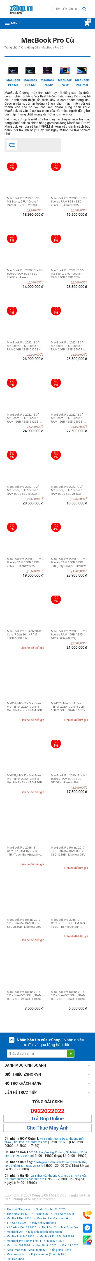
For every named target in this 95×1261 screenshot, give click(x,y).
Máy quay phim (16, 1254)
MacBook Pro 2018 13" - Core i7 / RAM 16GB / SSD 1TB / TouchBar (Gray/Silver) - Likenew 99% (25, 851)
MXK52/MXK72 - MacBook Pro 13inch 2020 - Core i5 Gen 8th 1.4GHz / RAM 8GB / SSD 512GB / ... (25, 779)
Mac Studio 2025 (45, 1245)
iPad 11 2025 (70, 1245)
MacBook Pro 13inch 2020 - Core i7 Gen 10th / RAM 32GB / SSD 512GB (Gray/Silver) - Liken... (24, 634)
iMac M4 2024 (55, 1241)
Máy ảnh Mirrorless (44, 1222)
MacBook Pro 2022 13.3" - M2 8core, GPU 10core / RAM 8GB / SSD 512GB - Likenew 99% (23, 490)
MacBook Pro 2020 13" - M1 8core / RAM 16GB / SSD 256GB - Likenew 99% (25, 562)
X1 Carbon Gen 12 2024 (21, 1227)
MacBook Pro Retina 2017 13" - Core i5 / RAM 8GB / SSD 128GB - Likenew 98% (68, 851)
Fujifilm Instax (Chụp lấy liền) (48, 1254)
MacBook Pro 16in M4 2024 (24, 1241)
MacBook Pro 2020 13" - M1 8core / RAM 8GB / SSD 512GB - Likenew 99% (69, 779)
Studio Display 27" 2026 (50, 1209)
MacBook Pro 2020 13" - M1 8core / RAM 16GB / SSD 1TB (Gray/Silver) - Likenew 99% (69, 562)
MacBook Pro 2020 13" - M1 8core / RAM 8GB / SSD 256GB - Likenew (25, 274)
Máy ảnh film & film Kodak (52, 1218)
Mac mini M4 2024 (18, 1245)
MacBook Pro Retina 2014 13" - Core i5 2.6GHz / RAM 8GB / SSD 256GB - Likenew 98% (25, 995)
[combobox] (71, 9)
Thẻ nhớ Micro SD (17, 1213)
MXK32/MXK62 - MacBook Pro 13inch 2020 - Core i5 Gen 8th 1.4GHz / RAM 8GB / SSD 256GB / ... (25, 707)
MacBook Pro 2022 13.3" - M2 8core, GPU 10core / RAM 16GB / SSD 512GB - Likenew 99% (23, 418)
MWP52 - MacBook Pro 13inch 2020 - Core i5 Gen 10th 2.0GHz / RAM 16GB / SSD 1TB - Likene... (68, 707)
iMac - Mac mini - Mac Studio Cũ (26, 1250)
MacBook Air (15, 1231)
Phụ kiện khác (15, 1259)
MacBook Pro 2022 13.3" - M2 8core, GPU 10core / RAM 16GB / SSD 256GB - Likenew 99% (67, 418)
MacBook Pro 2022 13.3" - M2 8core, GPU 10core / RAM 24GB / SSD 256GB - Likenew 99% (67, 346)
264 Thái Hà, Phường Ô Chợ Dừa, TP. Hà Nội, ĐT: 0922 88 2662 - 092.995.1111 (46, 1177)
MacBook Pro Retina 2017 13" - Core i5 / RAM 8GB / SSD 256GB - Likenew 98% (24, 923)
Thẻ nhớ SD (41, 1213)
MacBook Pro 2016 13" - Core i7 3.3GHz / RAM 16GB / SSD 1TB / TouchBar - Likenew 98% (69, 923)
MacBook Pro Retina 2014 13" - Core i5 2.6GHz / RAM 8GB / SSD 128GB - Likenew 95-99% (69, 995)
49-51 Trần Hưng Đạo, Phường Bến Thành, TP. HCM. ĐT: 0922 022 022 (44, 1140)
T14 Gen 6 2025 (16, 1222)
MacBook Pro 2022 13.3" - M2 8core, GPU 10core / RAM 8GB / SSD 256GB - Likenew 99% (67, 490)
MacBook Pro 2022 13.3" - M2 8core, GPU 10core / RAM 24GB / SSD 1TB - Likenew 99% (67, 274)
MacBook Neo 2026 (19, 1218)
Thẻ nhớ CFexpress (18, 1209)
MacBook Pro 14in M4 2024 (57, 1236)
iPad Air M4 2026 (64, 1213)
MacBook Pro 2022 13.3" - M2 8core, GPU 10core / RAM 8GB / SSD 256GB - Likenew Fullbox (23, 201)
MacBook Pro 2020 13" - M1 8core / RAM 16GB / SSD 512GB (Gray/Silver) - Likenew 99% (69, 634)
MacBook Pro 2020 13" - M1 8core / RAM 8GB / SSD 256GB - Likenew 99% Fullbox (69, 201)
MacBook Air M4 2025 (20, 1236)
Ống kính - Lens (61, 1250)
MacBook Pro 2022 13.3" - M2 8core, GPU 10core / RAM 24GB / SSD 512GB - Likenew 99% (23, 346)
